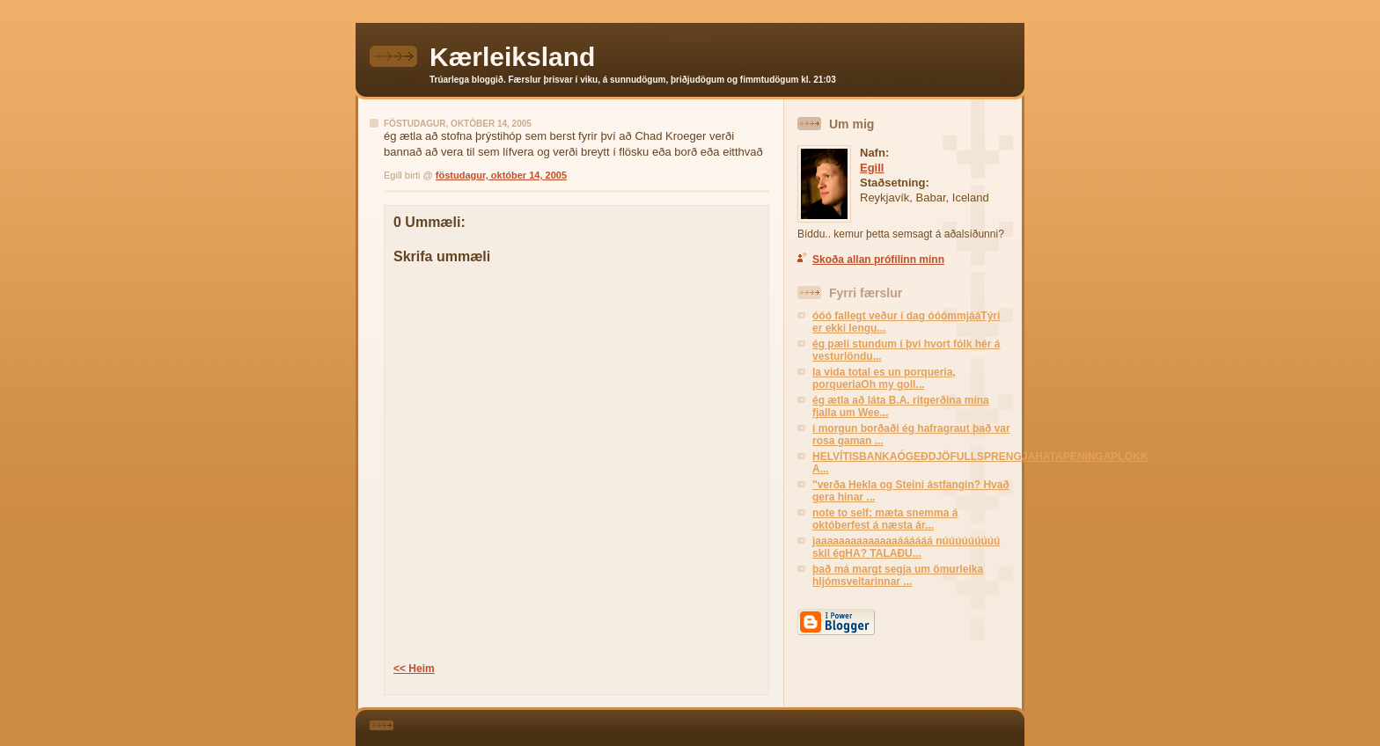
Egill (872, 167)
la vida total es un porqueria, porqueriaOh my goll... (884, 378)
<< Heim (414, 668)
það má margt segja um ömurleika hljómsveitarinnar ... (897, 575)
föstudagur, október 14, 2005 (501, 175)
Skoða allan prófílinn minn (878, 259)
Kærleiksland (512, 56)
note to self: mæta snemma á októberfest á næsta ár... (885, 519)
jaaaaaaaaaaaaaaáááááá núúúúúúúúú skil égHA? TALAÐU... (906, 547)
